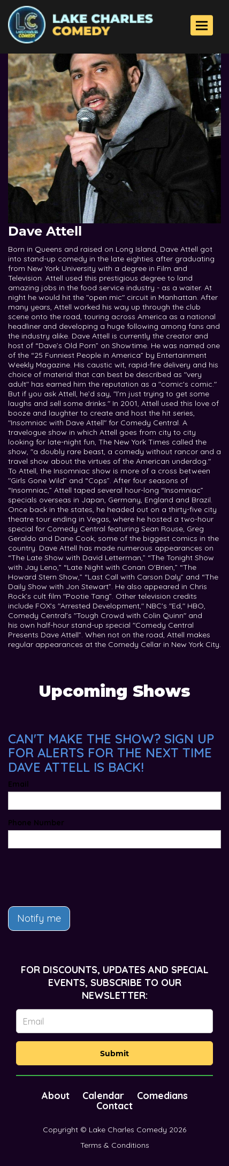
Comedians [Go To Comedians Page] (162, 1095)
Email (18, 784)
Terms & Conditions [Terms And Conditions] (114, 1145)
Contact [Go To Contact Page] (114, 1106)
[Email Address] (114, 1021)
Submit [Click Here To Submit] (114, 1053)
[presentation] (89, 877)
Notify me (39, 918)
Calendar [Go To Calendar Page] (103, 1095)
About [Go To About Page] (56, 1095)
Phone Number (36, 823)
